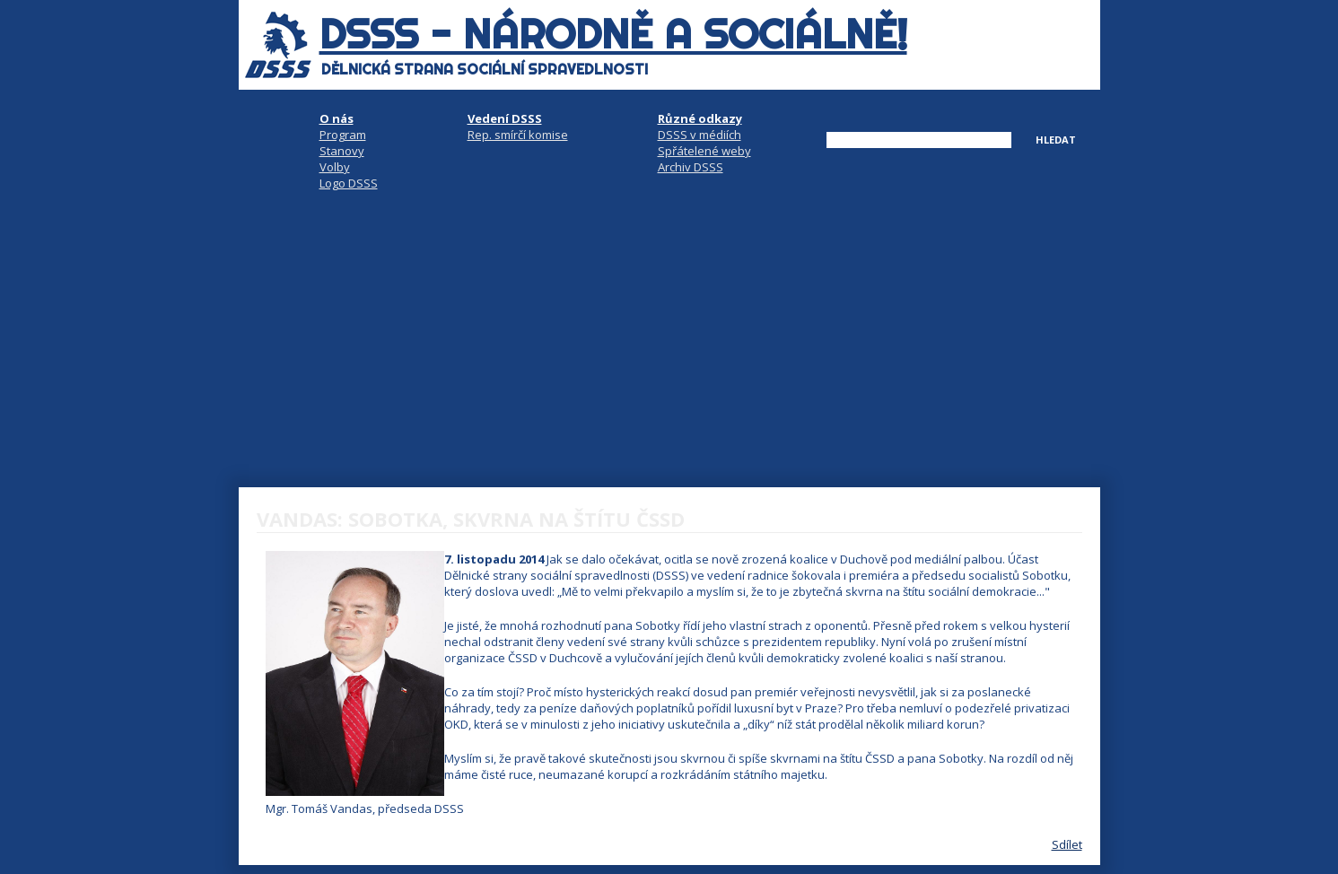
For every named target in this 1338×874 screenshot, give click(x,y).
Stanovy (341, 151)
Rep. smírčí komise (518, 135)
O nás (336, 118)
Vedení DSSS (505, 118)
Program (342, 135)
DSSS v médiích (699, 135)
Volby (334, 167)
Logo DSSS (348, 183)
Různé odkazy (700, 118)
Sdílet (1067, 844)
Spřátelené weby (704, 151)
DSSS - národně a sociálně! (613, 34)
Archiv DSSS (690, 167)
